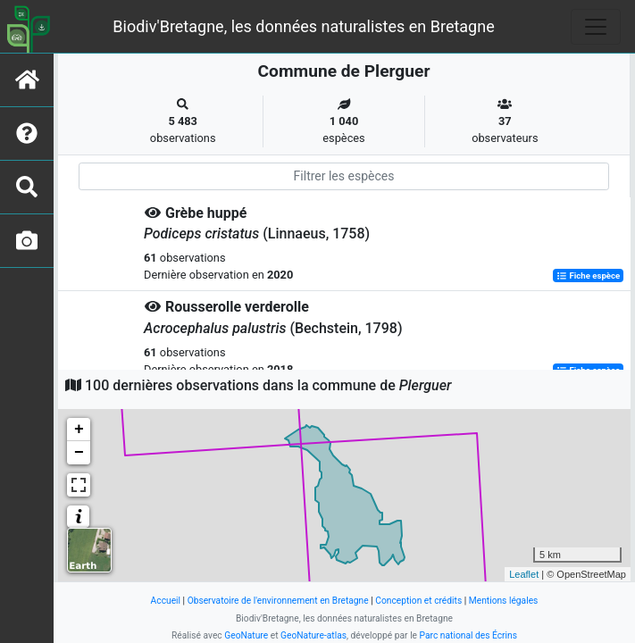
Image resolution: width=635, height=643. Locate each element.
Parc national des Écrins (468, 635)
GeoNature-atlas (313, 635)
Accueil (165, 600)
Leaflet (524, 574)
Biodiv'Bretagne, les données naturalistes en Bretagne (303, 26)
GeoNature (246, 635)
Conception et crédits (418, 600)
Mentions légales (504, 600)
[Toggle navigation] (596, 27)
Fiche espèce (588, 275)
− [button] (79, 452)
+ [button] (79, 429)
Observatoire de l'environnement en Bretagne (278, 600)
